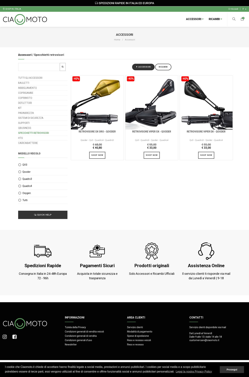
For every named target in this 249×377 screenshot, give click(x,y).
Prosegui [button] (232, 369)
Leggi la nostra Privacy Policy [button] (194, 371)
